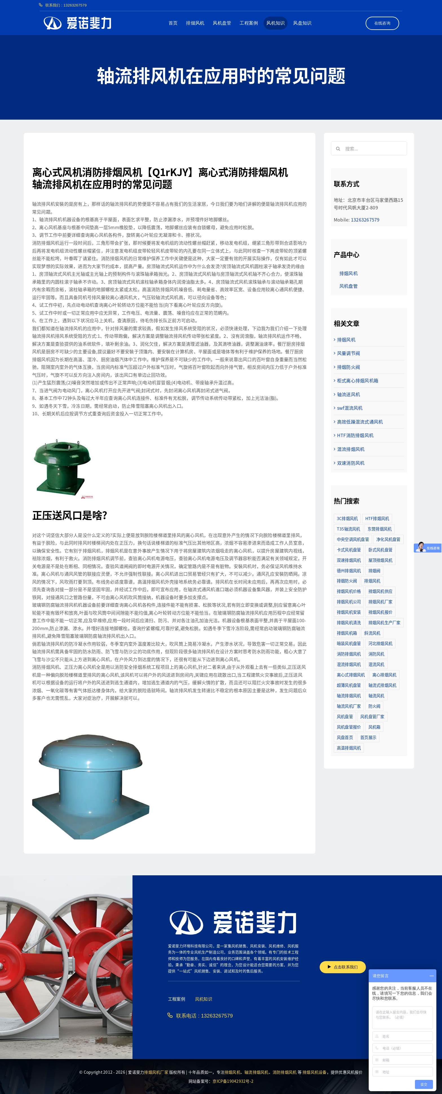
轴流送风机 (348, 394)
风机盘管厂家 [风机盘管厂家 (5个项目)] (372, 716)
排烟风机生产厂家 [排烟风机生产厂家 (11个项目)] (384, 622)
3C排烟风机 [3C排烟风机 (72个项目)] (347, 518)
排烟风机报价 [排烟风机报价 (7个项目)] (380, 612)
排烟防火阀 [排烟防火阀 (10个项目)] (347, 581)
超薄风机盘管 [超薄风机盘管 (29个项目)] (349, 685)
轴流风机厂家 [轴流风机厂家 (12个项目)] (349, 706)
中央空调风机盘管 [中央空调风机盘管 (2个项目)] (353, 539)
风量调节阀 (348, 353)
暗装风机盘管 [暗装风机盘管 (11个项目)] (349, 643)
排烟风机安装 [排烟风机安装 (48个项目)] (349, 612)
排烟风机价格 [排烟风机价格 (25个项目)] (349, 591)
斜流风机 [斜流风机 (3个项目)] (372, 633)
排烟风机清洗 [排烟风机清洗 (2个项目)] (349, 622)
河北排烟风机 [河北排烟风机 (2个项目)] (380, 643)
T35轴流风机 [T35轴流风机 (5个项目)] (348, 529)
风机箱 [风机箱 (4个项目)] (374, 727)
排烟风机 (346, 339)
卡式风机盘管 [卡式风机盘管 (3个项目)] (349, 550)
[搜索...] (369, 148)
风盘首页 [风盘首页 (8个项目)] (345, 737)
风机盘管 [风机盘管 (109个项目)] (345, 716)
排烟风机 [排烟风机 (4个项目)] (372, 581)
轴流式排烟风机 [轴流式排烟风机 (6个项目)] (382, 685)
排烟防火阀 (348, 366)
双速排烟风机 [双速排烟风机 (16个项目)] (349, 560)
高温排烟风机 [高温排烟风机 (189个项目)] (349, 748)
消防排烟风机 (285, 1072)
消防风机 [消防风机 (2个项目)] (376, 654)
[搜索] (338, 148)
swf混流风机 (350, 407)
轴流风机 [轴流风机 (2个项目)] (376, 695)
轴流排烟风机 (256, 1072)
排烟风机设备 (314, 1072)
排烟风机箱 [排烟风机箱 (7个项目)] (347, 633)
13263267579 (365, 219)
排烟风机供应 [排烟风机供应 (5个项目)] (380, 591)
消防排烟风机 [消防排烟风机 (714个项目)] (349, 654)
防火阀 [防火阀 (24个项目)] (374, 706)
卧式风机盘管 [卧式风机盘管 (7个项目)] (380, 550)
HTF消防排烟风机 (355, 435)
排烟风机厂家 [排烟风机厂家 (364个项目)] (380, 601)
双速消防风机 (350, 462)
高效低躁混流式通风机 (360, 421)
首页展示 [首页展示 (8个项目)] (368, 737)
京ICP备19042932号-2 (233, 1081)
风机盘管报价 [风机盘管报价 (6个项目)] (349, 727)
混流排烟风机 (350, 449)
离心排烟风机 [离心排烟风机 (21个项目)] (384, 675)
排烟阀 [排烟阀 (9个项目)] (374, 570)
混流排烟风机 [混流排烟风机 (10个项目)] (349, 664)
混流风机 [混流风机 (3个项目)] (376, 664)
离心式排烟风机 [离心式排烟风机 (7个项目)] (351, 675)
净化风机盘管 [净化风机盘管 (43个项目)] (388, 539)
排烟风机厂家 (156, 1072)
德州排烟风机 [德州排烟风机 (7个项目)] (349, 570)
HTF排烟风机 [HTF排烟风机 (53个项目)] (377, 518)
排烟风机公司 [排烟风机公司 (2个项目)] (349, 601)
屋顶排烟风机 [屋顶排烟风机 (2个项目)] (380, 560)
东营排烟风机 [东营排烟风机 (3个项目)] (380, 529)
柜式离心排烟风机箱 (357, 380)
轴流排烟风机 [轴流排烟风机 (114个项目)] (349, 695)
